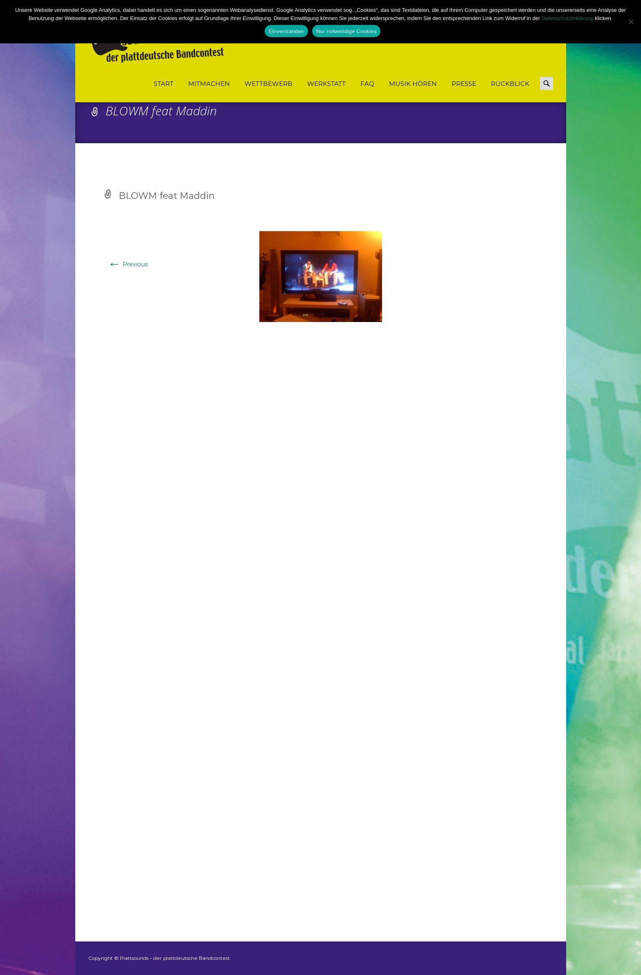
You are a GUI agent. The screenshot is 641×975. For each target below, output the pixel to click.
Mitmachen (209, 84)
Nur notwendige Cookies (346, 31)
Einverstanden (286, 31)
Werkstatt (326, 84)
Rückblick (510, 84)
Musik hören (413, 84)
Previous (128, 264)
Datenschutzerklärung (567, 18)
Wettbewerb (268, 84)
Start (163, 84)
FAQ (367, 84)
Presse (464, 84)
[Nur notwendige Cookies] (631, 22)
